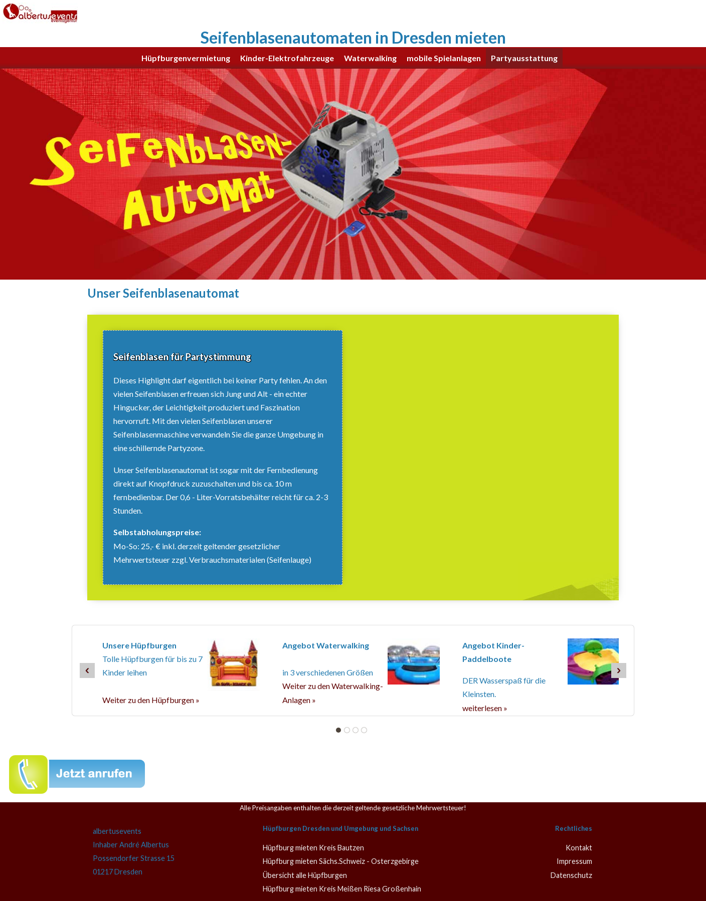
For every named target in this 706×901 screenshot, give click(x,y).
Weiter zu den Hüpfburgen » (151, 700)
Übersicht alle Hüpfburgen (305, 875)
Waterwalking (370, 58)
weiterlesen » (484, 708)
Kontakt (579, 847)
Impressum (574, 861)
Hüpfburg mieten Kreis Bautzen (313, 847)
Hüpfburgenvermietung (185, 58)
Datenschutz (571, 875)
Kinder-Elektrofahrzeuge (287, 58)
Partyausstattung (524, 58)
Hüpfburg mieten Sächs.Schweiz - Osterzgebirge (341, 861)
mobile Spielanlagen (444, 58)
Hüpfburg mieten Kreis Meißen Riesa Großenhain (342, 888)
